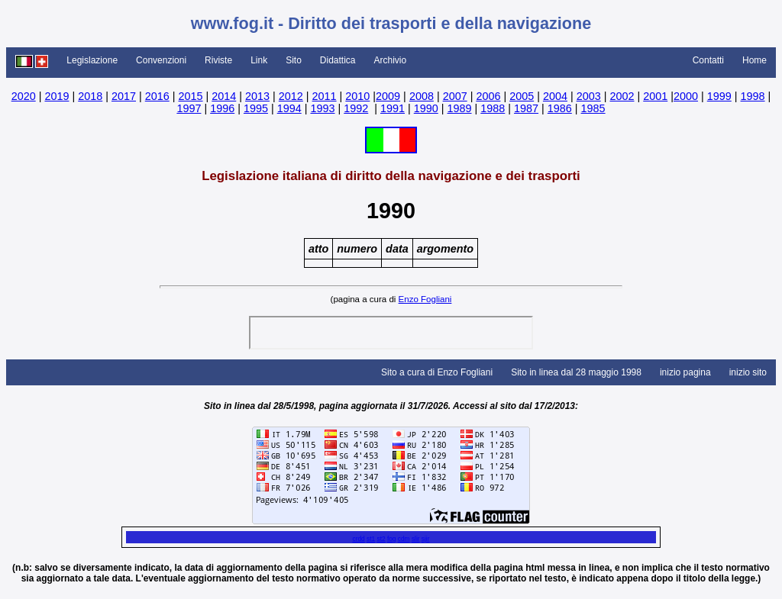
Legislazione (92, 60)
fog (391, 539)
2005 (521, 96)
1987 (526, 108)
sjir (426, 539)
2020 (23, 96)
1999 (719, 96)
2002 (621, 96)
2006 (488, 96)
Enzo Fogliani (425, 299)
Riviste (218, 60)
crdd (358, 539)
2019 (56, 96)
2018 (90, 96)
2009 (388, 96)
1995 (256, 108)
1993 (322, 108)
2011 (324, 96)
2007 (455, 96)
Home (754, 60)
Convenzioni (161, 60)
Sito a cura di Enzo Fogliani (437, 372)
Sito (294, 60)
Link (258, 60)
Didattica (338, 60)
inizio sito (748, 372)
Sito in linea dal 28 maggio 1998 (576, 372)
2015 (191, 96)
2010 (357, 96)
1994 (289, 108)
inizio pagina (685, 372)
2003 (589, 96)
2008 (421, 96)
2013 (257, 96)
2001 (655, 96)
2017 (123, 96)
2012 (291, 96)
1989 (460, 108)
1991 (392, 108)
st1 (371, 539)
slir (416, 539)
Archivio (390, 60)
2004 (555, 96)
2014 (224, 96)
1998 (753, 96)
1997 (188, 108)
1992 (356, 108)
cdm (404, 539)
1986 (560, 108)
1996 (222, 108)
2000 (686, 96)
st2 (380, 539)
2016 (157, 96)
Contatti (708, 60)
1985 (593, 108)
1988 (492, 108)
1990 (426, 108)
